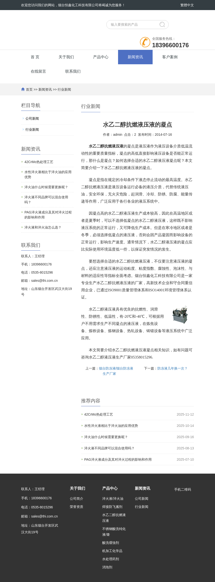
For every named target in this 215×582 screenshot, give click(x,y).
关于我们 (66, 57)
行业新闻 (64, 89)
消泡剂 (107, 567)
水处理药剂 (110, 559)
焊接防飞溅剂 (112, 507)
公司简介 (76, 498)
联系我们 (73, 71)
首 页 (35, 57)
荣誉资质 (76, 507)
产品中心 (100, 57)
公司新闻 (32, 118)
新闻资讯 (135, 57)
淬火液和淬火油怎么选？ (42, 227)
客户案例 (170, 57)
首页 (29, 89)
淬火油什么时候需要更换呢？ (106, 437)
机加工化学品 (112, 551)
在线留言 (38, 71)
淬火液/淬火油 (112, 498)
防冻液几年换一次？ (172, 368)
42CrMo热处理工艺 (98, 414)
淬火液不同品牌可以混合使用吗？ (109, 448)
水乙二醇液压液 (121, 213)
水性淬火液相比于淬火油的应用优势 (111, 426)
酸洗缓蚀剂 (110, 543)
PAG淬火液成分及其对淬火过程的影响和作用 (118, 459)
